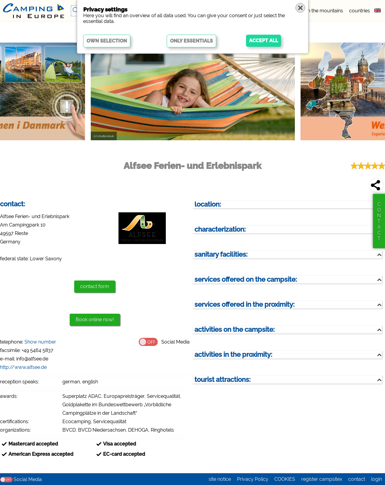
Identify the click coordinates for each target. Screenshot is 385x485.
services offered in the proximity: (244, 304)
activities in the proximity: (233, 354)
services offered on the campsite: (245, 279)
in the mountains (325, 11)
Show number (40, 342)
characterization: (220, 229)
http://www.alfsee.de (23, 367)
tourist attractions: (222, 379)
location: (207, 204)
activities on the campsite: (234, 329)
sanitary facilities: (221, 254)
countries (359, 11)
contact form (94, 286)
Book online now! (95, 319)
